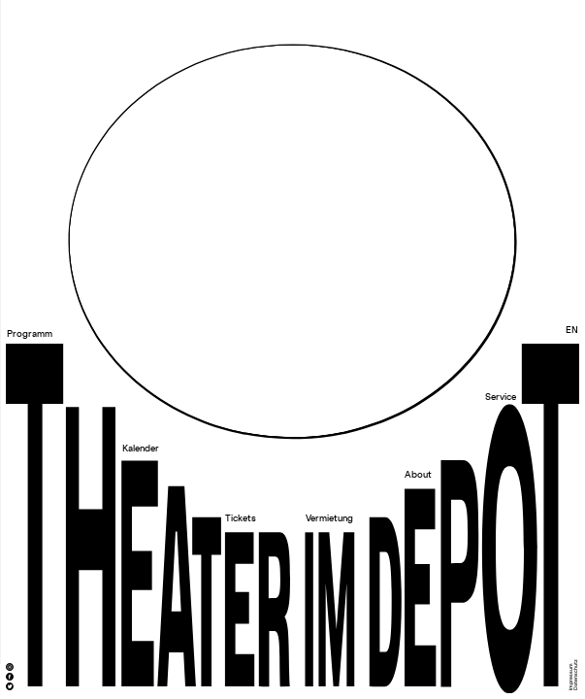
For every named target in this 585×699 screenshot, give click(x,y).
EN (572, 330)
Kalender (140, 449)
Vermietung (329, 519)
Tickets (240, 519)
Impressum (571, 676)
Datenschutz (576, 674)
